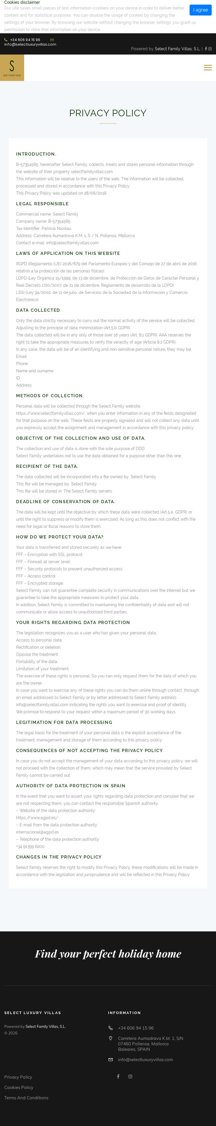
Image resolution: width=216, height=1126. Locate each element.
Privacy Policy (18, 1077)
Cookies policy (18, 1087)
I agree (200, 10)
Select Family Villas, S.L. (177, 48)
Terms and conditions (26, 1097)
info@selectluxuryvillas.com (30, 44)
